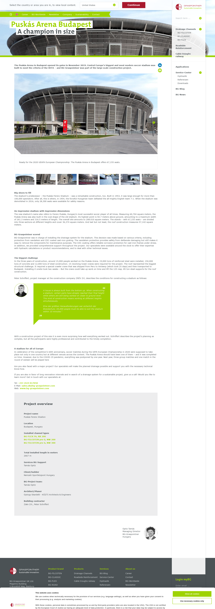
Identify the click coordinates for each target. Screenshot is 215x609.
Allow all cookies (192, 573)
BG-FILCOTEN (184, 32)
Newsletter (54, 14)
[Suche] (200, 18)
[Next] (154, 122)
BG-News (181, 94)
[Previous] (18, 122)
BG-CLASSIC (184, 36)
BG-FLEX (182, 40)
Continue (134, 4)
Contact (96, 14)
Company (67, 14)
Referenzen (183, 79)
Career (25, 14)
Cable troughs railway (183, 55)
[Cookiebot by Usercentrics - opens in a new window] (18, 604)
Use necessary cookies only (192, 580)
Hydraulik (182, 76)
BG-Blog (180, 89)
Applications (182, 67)
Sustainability (82, 14)
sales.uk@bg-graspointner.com (38, 386)
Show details (133, 604)
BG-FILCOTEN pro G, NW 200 (39, 439)
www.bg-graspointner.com (34, 388)
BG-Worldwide (38, 14)
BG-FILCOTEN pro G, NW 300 (39, 443)
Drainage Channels (186, 29)
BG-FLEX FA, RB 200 (35, 436)
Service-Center (183, 72)
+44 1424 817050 (28, 383)
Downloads (183, 83)
